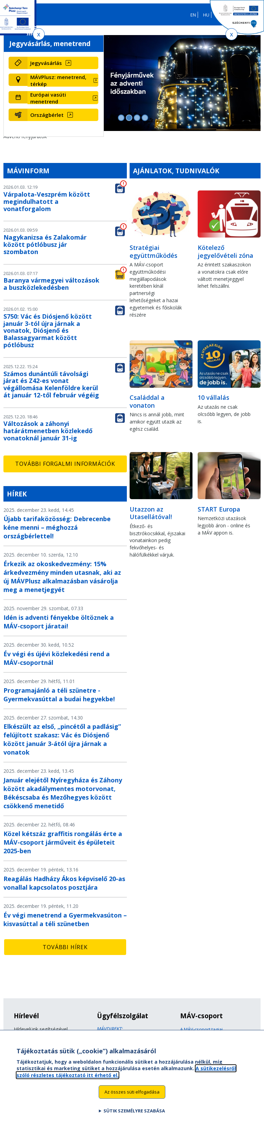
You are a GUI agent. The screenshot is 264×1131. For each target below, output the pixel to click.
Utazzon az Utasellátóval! (151, 513)
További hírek (65, 947)
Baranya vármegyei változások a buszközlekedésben (51, 284)
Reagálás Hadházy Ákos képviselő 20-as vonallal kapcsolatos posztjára (64, 883)
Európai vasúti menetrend (48, 97)
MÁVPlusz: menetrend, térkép (58, 80)
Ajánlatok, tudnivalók (176, 170)
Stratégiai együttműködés (153, 251)
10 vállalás (213, 397)
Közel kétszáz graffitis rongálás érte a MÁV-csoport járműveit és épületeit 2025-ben (62, 842)
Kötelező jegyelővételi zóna (225, 251)
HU (206, 15)
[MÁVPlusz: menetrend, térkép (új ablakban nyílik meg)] (63, 80)
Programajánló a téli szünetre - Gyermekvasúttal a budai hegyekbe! (59, 694)
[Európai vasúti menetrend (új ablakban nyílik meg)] (63, 97)
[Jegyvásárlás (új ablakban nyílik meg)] (63, 62)
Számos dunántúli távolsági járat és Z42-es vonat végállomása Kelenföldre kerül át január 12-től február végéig (51, 384)
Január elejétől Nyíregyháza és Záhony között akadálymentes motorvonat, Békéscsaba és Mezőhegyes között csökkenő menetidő (62, 793)
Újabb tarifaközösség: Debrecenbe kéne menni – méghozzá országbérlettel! (57, 527)
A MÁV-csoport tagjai (201, 1029)
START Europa (219, 509)
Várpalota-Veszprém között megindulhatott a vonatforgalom (46, 201)
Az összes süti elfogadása (132, 1099)
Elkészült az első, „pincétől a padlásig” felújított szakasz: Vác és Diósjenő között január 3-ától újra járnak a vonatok (62, 739)
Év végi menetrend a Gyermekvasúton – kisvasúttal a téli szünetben (65, 919)
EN (193, 15)
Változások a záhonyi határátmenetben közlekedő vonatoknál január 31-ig (47, 430)
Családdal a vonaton (147, 401)
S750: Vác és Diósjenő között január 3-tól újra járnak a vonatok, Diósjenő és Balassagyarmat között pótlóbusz (47, 330)
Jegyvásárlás (46, 62)
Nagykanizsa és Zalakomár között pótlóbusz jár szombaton (45, 244)
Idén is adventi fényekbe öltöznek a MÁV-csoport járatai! (58, 621)
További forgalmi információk (65, 464)
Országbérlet (47, 114)
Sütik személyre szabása (134, 1117)
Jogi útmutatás (195, 1036)
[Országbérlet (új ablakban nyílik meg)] (63, 114)
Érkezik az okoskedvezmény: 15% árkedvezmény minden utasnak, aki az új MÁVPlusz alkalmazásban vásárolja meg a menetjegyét (62, 577)
